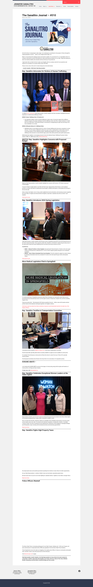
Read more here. (25, 427)
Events (64, 6)
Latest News (52, 6)
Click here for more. (26, 197)
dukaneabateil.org (34, 370)
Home (40, 6)
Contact (76, 6)
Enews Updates (70, 6)
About (45, 6)
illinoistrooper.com (28, 553)
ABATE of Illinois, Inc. (40, 350)
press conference (31, 113)
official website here (43, 136)
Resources (59, 6)
